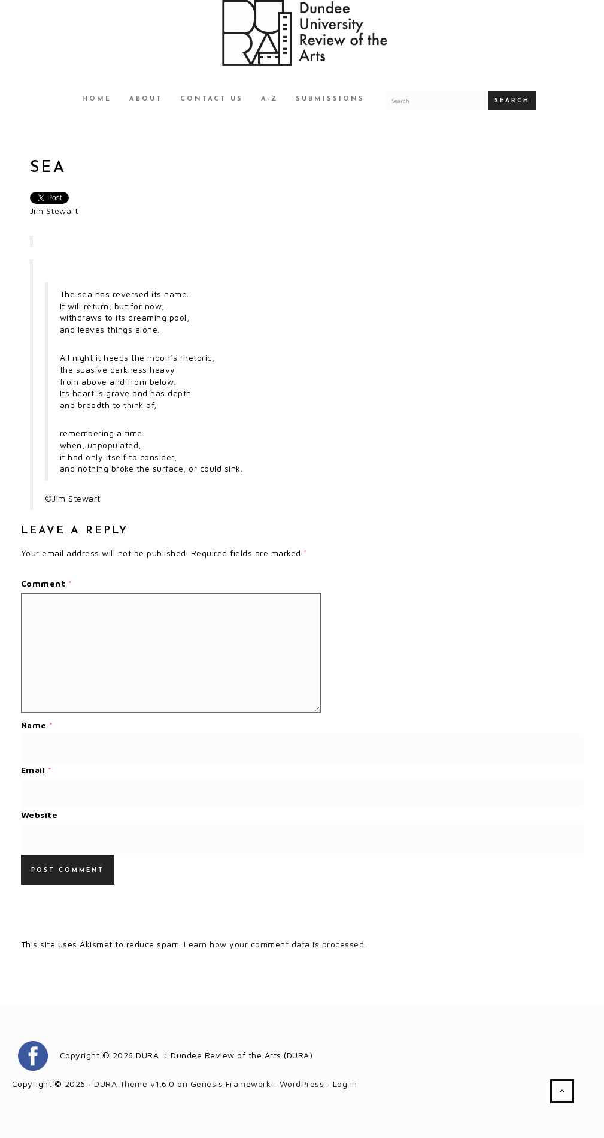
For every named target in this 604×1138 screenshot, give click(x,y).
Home (96, 99)
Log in (345, 1084)
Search (512, 101)
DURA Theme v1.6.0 (134, 1084)
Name (37, 725)
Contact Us (211, 99)
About (145, 99)
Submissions (330, 99)
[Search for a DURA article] (436, 100)
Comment (46, 583)
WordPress (302, 1084)
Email (36, 770)
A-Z (269, 99)
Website (39, 815)
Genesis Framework (230, 1084)
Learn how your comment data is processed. (275, 944)
